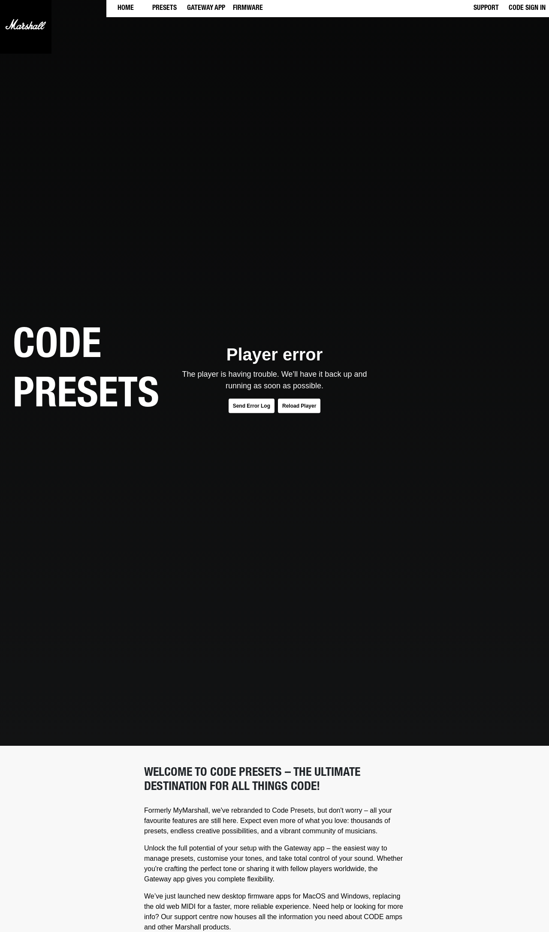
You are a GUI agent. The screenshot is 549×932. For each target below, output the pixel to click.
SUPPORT (486, 8)
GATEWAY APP (206, 8)
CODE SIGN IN (527, 8)
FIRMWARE (248, 8)
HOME (126, 8)
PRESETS (164, 8)
